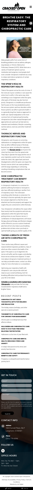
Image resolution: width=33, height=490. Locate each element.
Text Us (25, 488)
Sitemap (4, 480)
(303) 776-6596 (12, 439)
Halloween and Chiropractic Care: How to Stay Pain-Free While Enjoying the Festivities (15, 328)
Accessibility (12, 480)
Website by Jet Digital (16, 484)
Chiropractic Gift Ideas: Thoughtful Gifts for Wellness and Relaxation (14, 302)
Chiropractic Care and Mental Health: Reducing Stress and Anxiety (13, 341)
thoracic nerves (15, 150)
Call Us (8, 488)
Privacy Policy (20, 480)
